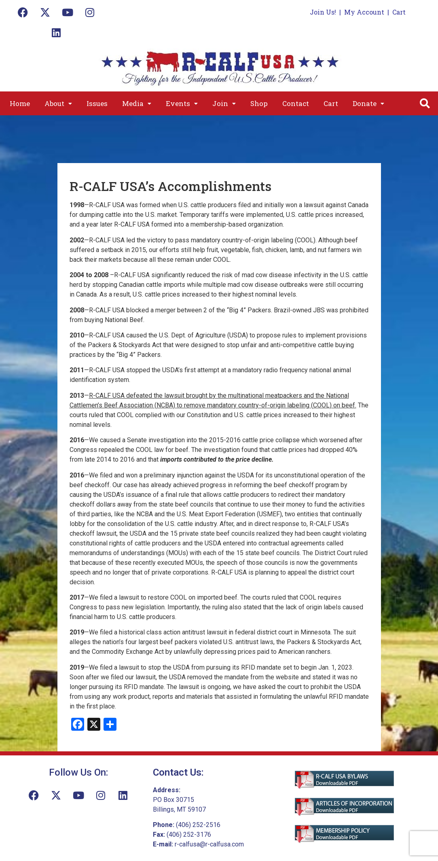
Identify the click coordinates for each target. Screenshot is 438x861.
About (58, 103)
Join (224, 103)
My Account (364, 12)
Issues (97, 103)
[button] (58, 103)
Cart (399, 12)
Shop (259, 103)
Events (182, 103)
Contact (295, 103)
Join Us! (323, 12)
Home (20, 103)
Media (136, 103)
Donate (368, 103)
